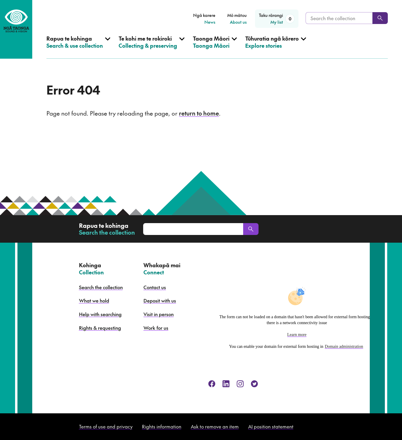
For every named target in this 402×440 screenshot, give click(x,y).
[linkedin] (226, 383)
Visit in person (158, 314)
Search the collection (101, 287)
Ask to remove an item (215, 426)
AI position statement (270, 426)
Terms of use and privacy (106, 426)
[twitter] (254, 383)
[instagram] (240, 383)
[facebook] (211, 383)
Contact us (154, 287)
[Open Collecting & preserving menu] (152, 47)
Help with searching (100, 314)
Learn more (296, 334)
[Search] (380, 18)
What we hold (94, 300)
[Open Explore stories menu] (275, 47)
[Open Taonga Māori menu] (215, 47)
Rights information (161, 426)
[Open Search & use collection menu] (78, 47)
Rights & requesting (100, 327)
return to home (199, 113)
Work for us (155, 327)
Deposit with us (159, 300)
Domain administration (344, 346)
